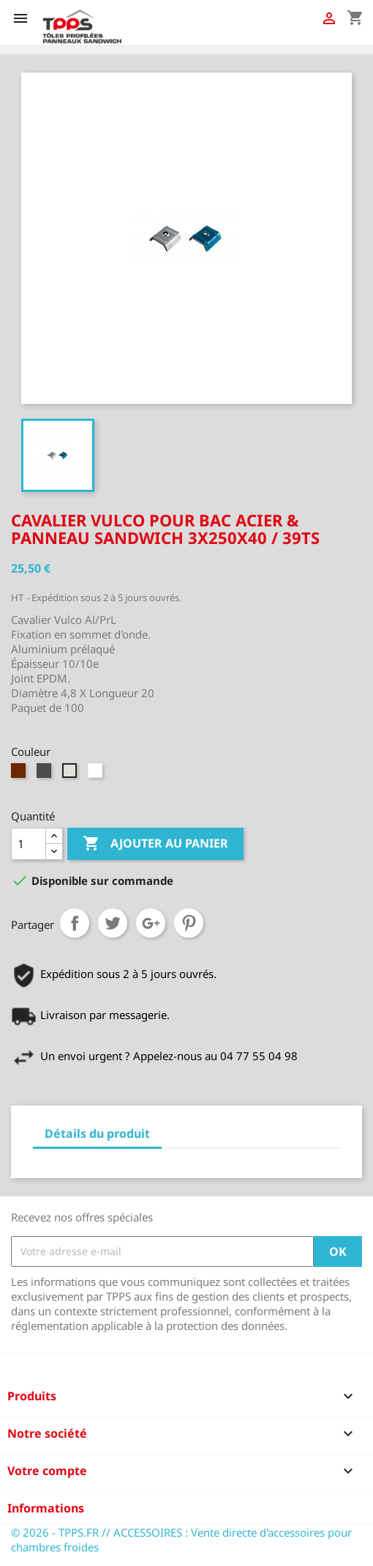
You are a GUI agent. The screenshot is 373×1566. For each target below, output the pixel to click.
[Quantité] (28, 844)
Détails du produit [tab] (97, 1133)
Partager (74, 923)
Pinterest (188, 923)
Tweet (112, 923)
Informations (45, 1508)
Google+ (150, 923)
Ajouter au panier (155, 843)
